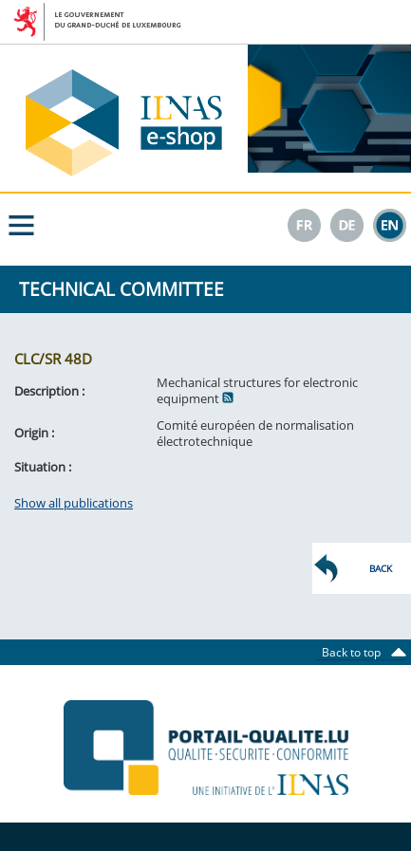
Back (380, 568)
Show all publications (73, 502)
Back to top (357, 652)
